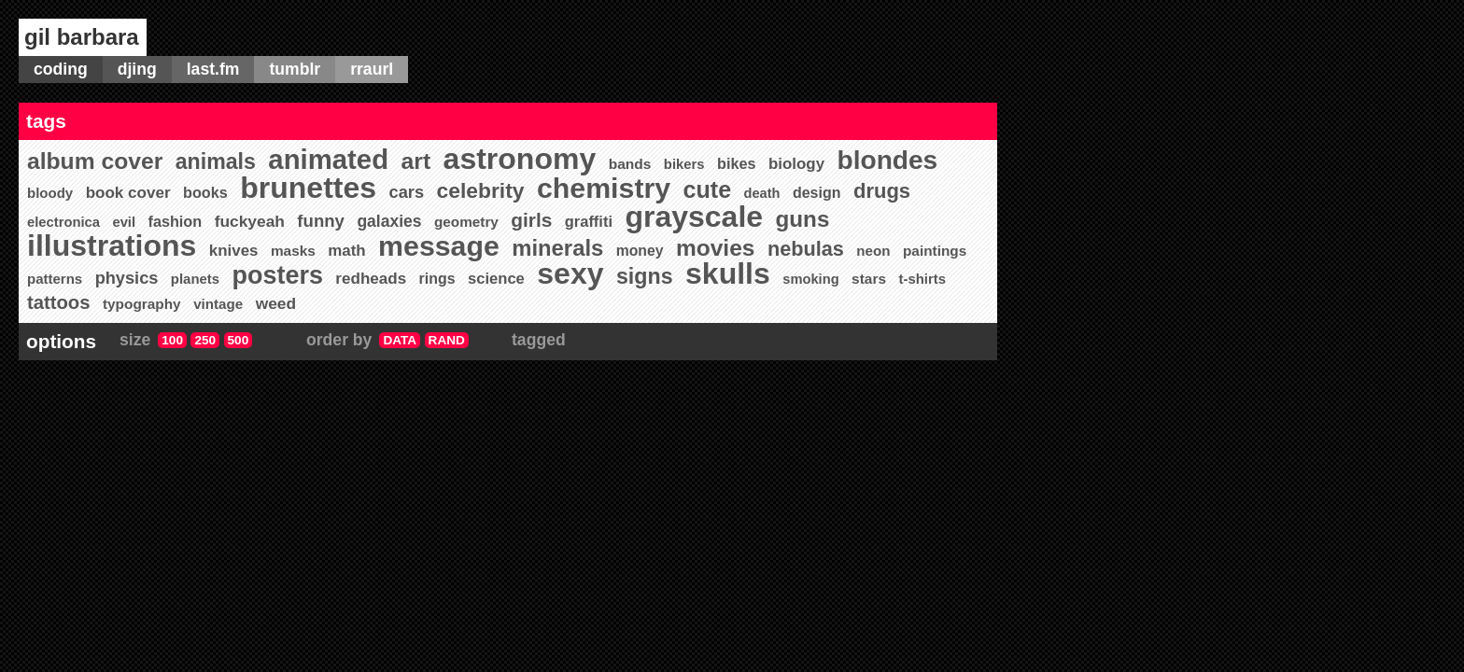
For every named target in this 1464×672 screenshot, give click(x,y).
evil (123, 222)
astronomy (520, 158)
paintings (934, 251)
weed (276, 303)
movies (715, 247)
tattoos (59, 302)
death (762, 193)
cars (407, 192)
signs (644, 276)
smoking (810, 279)
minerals (557, 247)
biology (796, 164)
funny (321, 221)
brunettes (308, 187)
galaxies (389, 221)
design (817, 193)
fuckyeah (250, 221)
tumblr (294, 69)
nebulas (805, 248)
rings (437, 279)
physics (127, 278)
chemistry (603, 188)
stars (869, 279)
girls (531, 220)
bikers (684, 164)
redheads (370, 278)
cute (707, 189)
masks (293, 251)
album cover (94, 161)
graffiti (588, 221)
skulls (727, 273)
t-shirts (922, 279)
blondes (888, 160)
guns (803, 218)
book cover (128, 193)
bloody (50, 193)
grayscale (694, 216)
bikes (736, 163)
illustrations (111, 245)
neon (873, 251)
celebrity (481, 190)
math (346, 250)
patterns (54, 279)
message (439, 246)
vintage (218, 304)
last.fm (213, 69)
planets (195, 279)
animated (328, 159)
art (416, 161)
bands (630, 164)
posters (277, 275)
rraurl (371, 69)
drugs (881, 191)
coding (61, 69)
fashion (175, 221)
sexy (570, 273)
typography (142, 304)
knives (234, 250)
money (640, 251)
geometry (466, 222)
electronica (63, 222)
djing (137, 69)
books (205, 192)
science (496, 278)
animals (216, 161)
